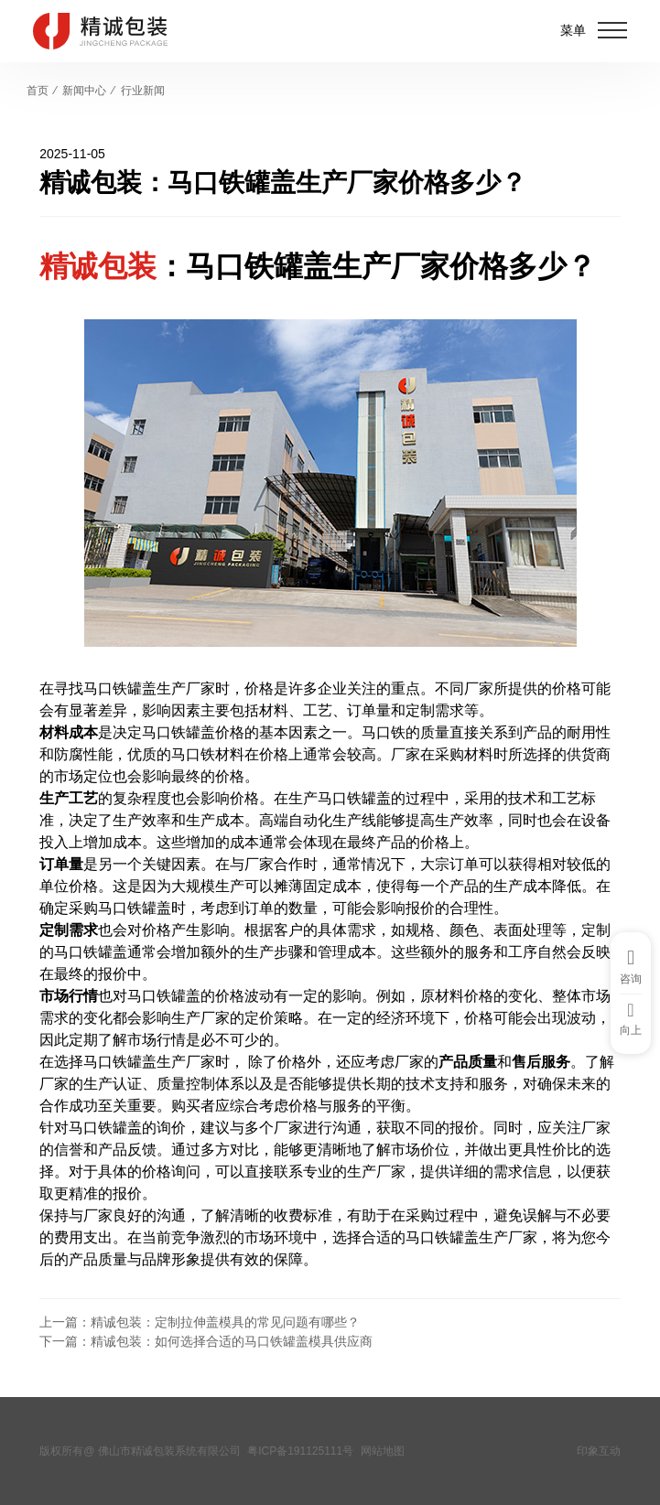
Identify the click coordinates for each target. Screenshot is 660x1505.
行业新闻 (143, 90)
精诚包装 (98, 266)
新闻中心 (84, 90)
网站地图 (383, 1451)
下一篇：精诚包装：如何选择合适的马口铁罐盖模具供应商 (206, 1341)
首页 (38, 90)
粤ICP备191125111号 (300, 1451)
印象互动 (599, 1451)
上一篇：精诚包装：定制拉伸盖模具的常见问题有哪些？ (199, 1322)
